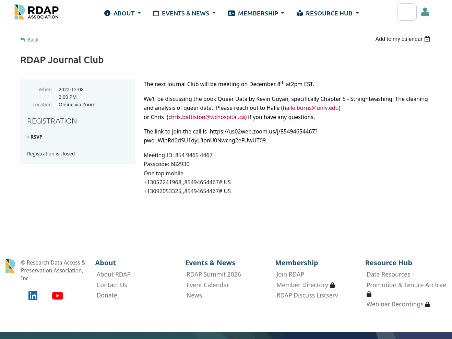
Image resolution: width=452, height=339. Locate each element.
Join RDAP (290, 274)
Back (32, 39)
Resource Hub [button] (325, 13)
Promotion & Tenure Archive (406, 285)
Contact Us (111, 285)
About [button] (120, 13)
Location (42, 104)
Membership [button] (253, 13)
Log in (425, 12)
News (194, 295)
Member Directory (302, 285)
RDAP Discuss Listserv (307, 295)
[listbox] (403, 39)
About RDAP (113, 274)
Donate (106, 295)
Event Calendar (208, 285)
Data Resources (389, 274)
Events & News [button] (182, 13)
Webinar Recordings (395, 304)
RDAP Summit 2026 (214, 274)
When (45, 89)
